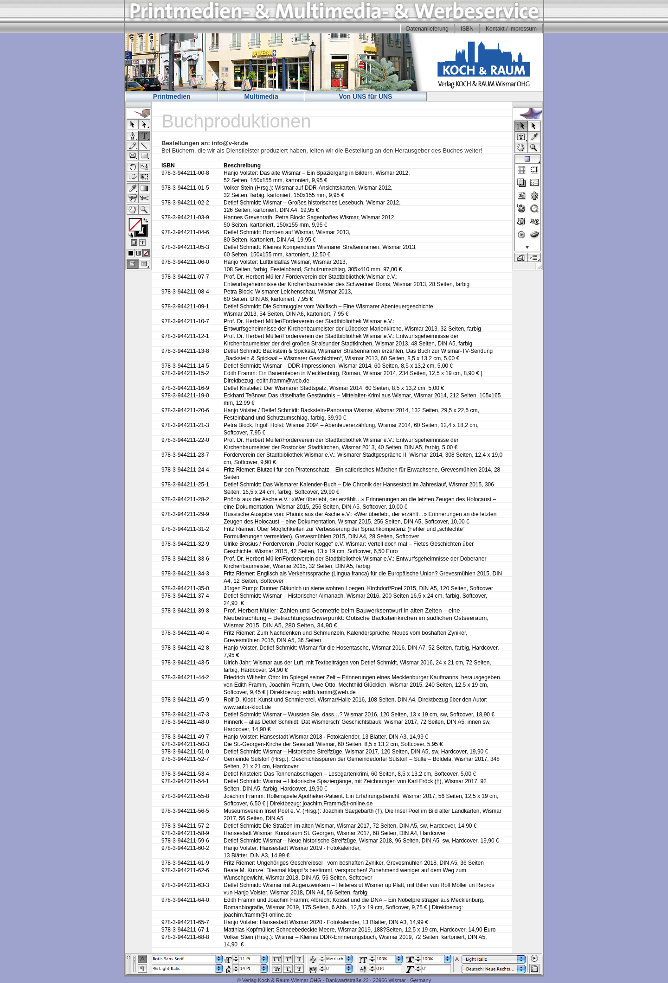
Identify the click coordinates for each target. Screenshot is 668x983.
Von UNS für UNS (365, 96)
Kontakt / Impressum (511, 29)
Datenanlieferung (427, 29)
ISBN (467, 29)
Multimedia (261, 96)
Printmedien (172, 96)
